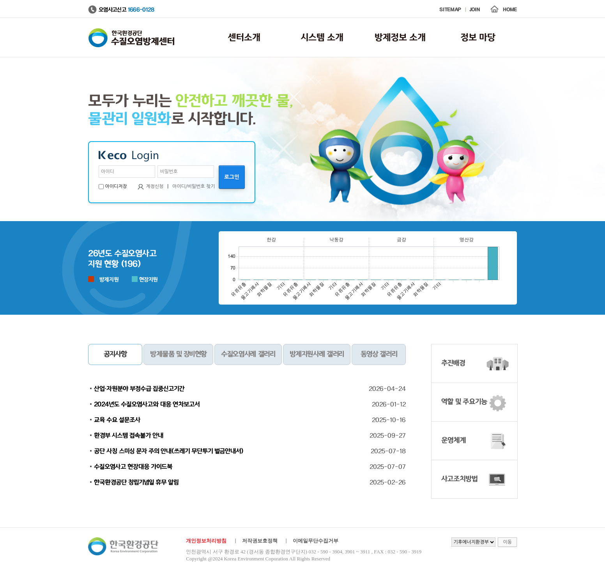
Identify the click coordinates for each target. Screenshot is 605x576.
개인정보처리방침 (206, 541)
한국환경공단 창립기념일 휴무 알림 (136, 482)
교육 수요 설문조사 (117, 420)
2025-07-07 (388, 466)
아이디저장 (116, 186)
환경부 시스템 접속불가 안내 (128, 435)
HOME (510, 9)
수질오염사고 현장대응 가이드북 (133, 466)
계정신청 (154, 186)
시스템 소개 (322, 38)
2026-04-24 (387, 388)
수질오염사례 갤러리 (248, 354)
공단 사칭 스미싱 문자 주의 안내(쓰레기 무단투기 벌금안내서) (168, 451)
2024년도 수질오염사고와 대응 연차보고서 (147, 404)
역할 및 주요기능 (464, 402)
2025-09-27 (388, 435)
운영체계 (453, 441)
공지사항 (115, 354)
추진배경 (453, 363)
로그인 (231, 177)
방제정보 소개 (400, 38)
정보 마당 (478, 38)
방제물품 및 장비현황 (178, 354)
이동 (507, 542)
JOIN (474, 9)
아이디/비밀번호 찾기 (193, 186)
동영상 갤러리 (379, 354)
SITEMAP (450, 9)
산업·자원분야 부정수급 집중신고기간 (139, 388)
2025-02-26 (388, 482)
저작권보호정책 (260, 541)
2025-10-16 (389, 420)
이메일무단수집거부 (315, 541)
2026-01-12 (389, 404)
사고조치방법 (459, 479)
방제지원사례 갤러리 (317, 354)
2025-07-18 (388, 451)
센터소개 (244, 38)
